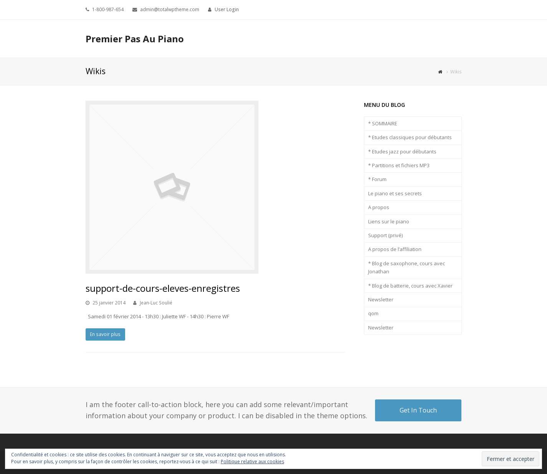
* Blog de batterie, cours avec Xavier (410, 285)
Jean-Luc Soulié (156, 302)
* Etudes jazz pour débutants (402, 151)
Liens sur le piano (388, 221)
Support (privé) (385, 235)
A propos (378, 207)
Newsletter (380, 299)
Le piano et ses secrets (395, 193)
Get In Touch (418, 410)
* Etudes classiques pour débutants (410, 137)
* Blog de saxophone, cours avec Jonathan (406, 267)
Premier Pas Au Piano (135, 38)
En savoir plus (105, 334)
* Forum (377, 179)
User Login (227, 9)
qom (373, 313)
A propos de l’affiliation (394, 249)
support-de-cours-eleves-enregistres (163, 288)
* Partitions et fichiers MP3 (399, 165)
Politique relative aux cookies (252, 461)
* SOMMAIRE (382, 123)
